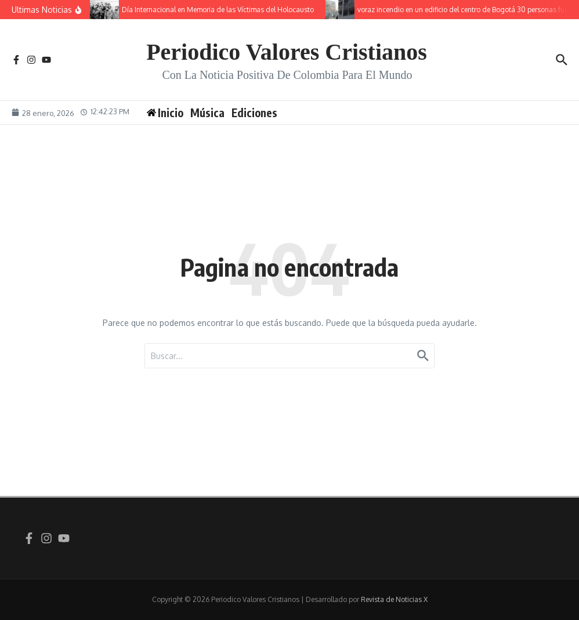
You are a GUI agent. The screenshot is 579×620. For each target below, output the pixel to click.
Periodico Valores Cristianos (286, 52)
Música (207, 112)
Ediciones (254, 112)
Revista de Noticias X (394, 599)
